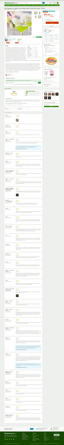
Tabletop (29, 5)
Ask (39, 82)
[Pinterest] (13, 439)
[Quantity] (45, 23)
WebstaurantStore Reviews (36, 439)
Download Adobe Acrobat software (48, 78)
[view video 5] (45, 97)
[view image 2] (49, 94)
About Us (45, 434)
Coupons (34, 437)
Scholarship (45, 438)
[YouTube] (7, 439)
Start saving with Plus (41, 429)
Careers (45, 436)
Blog (33, 434)
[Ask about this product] (23, 83)
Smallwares (19, 5)
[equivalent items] (50, 84)
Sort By (6, 108)
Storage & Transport (43, 5)
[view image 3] (53, 94)
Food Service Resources (36, 438)
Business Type (57, 5)
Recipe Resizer (24, 438)
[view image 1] (45, 94)
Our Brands (45, 435)
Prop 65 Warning (15, 71)
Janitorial (48, 5)
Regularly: (45, 13)
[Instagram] (5, 439)
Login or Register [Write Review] (51, 106)
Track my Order (57, 436)
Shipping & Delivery (57, 439)
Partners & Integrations (25, 439)
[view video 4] (57, 94)
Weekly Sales (34, 436)
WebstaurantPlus (24, 434)
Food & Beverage (24, 5)
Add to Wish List (51, 26)
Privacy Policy (30, 84)
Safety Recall (34, 440)
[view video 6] (49, 97)
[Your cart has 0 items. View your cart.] (58, 3)
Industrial (52, 5)
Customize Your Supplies (25, 437)
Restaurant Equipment (8, 5)
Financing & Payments (46, 437)
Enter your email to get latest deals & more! (8, 429)
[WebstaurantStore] (11, 433)
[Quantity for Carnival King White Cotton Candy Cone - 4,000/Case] (14, 42)
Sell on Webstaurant (46, 439)
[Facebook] (9, 439)
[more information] (54, 45)
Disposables (33, 5)
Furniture (38, 5)
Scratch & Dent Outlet (35, 435)
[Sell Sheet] (51, 73)
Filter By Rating (20, 108)
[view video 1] (17, 194)
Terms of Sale (32, 443)
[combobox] (31, 3)
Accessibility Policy (45, 443)
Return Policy (45, 440)
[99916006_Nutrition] (46, 73)
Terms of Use (27, 84)
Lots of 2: (45, 16)
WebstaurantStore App (25, 436)
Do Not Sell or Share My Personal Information (54, 443)
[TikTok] (11, 439)
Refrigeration (14, 5)
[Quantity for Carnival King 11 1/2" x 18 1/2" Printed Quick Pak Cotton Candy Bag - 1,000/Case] (5, 42)
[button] (35, 12)
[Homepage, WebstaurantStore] (11, 2)
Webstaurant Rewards (25, 435)
